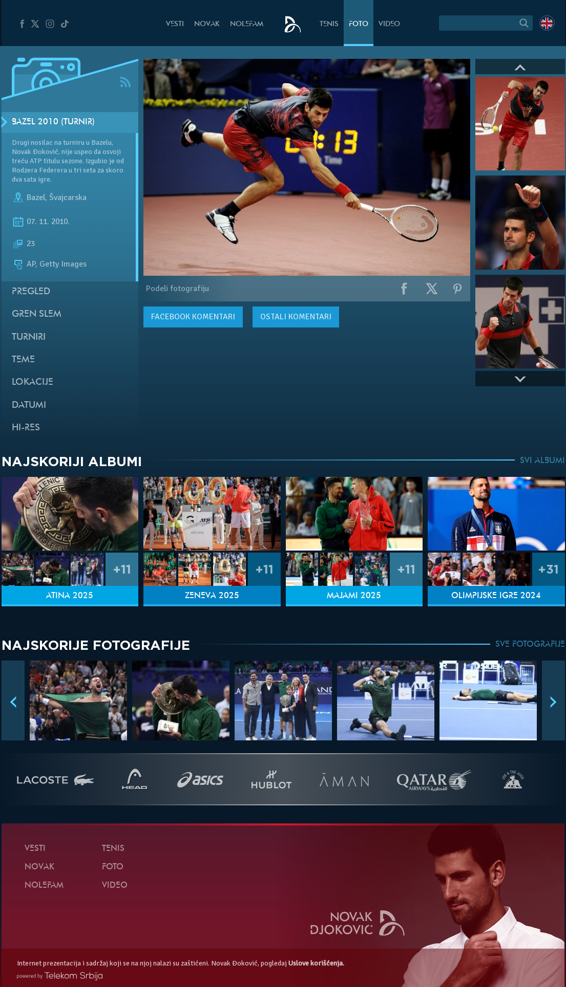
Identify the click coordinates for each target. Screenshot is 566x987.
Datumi (29, 405)
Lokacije (32, 382)
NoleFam (246, 24)
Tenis (329, 24)
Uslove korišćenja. (316, 963)
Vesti (175, 24)
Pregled (31, 292)
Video (389, 24)
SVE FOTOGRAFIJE (530, 645)
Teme (23, 360)
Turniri (29, 337)
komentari (193, 317)
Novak (207, 24)
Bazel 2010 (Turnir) (53, 122)
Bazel (36, 197)
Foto (358, 24)
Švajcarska (68, 197)
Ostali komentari (295, 317)
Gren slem (36, 314)
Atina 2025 (69, 596)
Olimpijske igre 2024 (496, 596)
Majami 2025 (354, 596)
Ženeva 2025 (212, 596)
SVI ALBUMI (542, 461)
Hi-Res (26, 428)
